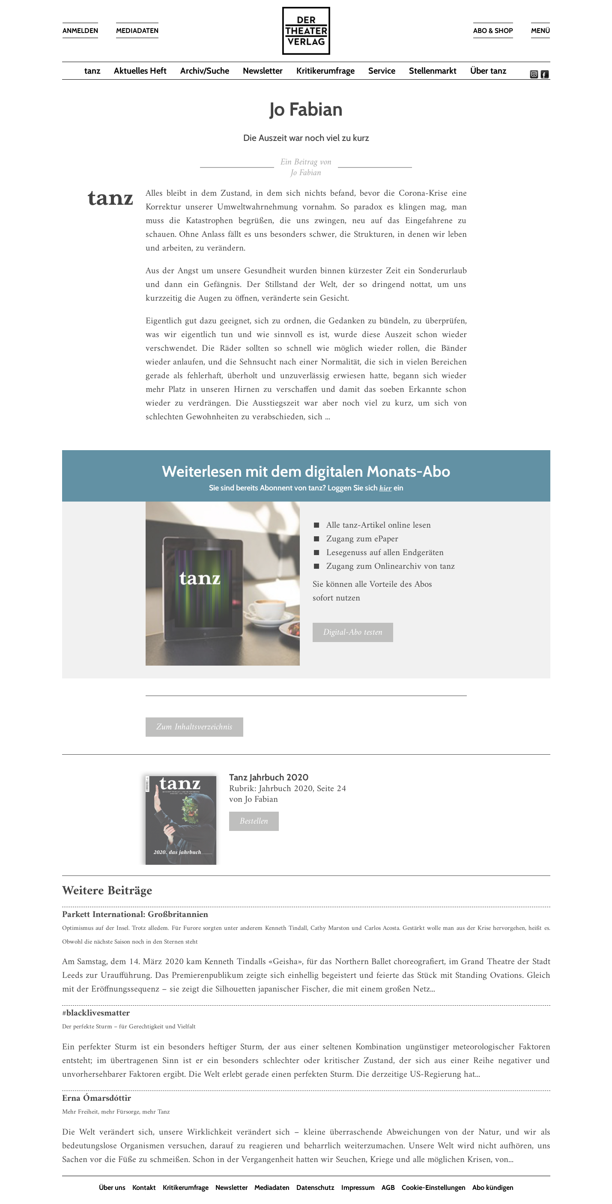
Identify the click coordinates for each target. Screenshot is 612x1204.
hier (385, 489)
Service (381, 71)
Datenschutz (315, 1188)
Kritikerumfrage (325, 71)
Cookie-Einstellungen (434, 1188)
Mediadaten (272, 1188)
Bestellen (254, 822)
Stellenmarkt (433, 71)
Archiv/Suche (204, 71)
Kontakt (144, 1188)
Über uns (112, 1188)
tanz (92, 71)
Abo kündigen (492, 1188)
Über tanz (488, 71)
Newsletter (263, 71)
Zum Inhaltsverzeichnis (194, 727)
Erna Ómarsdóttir (96, 1099)
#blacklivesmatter (96, 1014)
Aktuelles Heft (140, 71)
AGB (388, 1188)
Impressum (358, 1188)
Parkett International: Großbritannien (135, 915)
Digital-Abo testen (352, 632)
